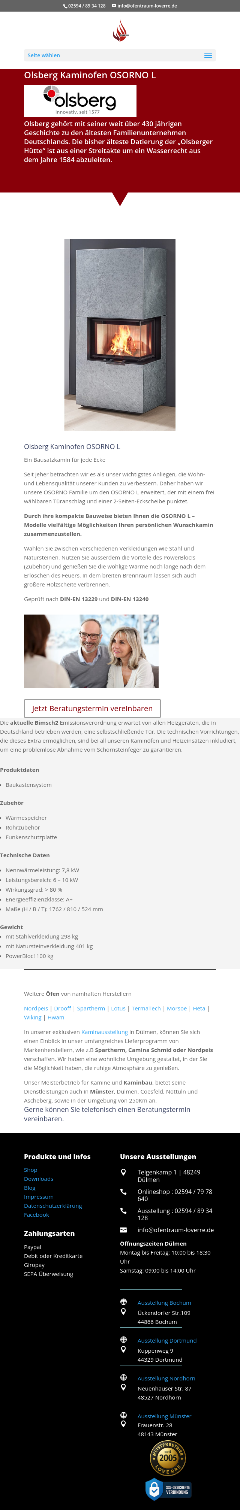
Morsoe (177, 1008)
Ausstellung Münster (165, 1416)
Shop (31, 1169)
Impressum (39, 1196)
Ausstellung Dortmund (167, 1340)
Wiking (33, 1017)
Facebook (36, 1214)
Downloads (38, 1178)
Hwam (56, 1017)
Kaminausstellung (104, 1032)
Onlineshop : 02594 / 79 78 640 (175, 1195)
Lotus (118, 1008)
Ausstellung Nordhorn (166, 1378)
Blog (30, 1187)
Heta (199, 1008)
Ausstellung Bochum (164, 1302)
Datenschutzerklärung (53, 1205)
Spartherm (91, 1008)
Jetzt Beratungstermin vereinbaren (92, 708)
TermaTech (146, 1008)
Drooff (62, 1008)
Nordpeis (36, 1008)
